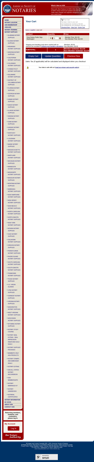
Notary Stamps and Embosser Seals (13, 361)
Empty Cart (81, 27)
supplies (32, 30)
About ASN (9, 404)
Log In (13, 428)
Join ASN (8, 27)
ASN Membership (11, 25)
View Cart (74, 27)
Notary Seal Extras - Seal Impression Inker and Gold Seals (13, 339)
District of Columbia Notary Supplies (14, 82)
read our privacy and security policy (67, 67)
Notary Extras (13, 366)
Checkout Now (65, 27)
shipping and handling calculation (52, 46)
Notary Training (11, 29)
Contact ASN (9, 407)
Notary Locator (11, 22)
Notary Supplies (11, 32)
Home (7, 20)
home (27, 30)
